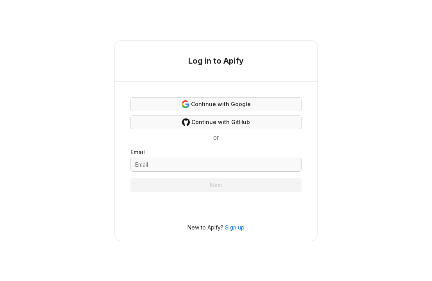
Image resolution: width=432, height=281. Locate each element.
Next (216, 184)
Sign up (235, 227)
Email (137, 152)
